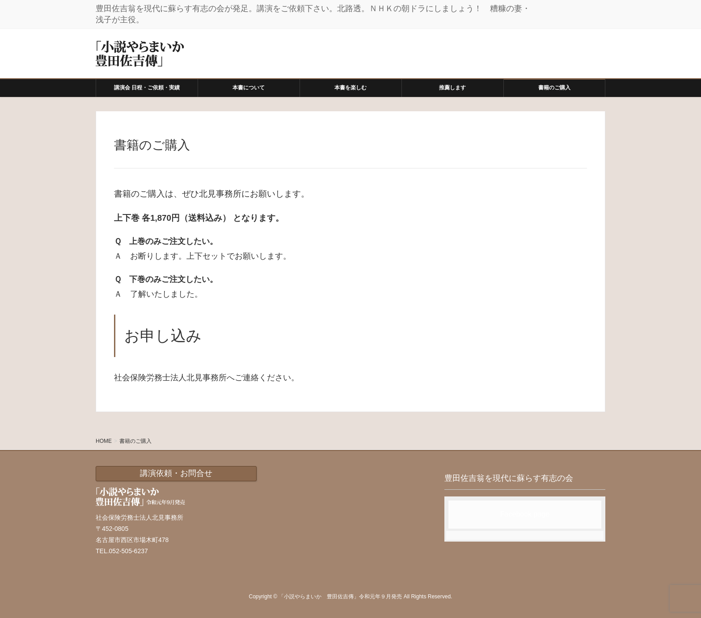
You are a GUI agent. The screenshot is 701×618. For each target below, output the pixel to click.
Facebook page (524, 514)
